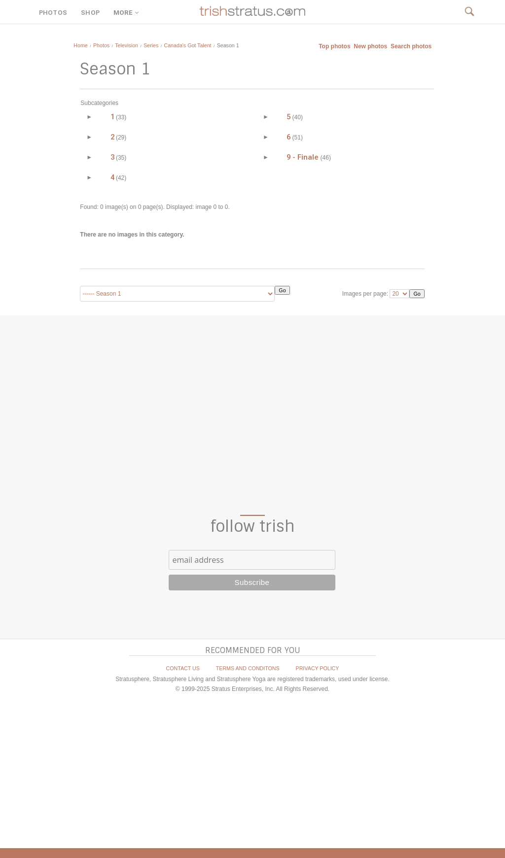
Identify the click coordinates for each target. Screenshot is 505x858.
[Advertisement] (252, 415)
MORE (127, 12)
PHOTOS (53, 12)
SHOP (90, 12)
